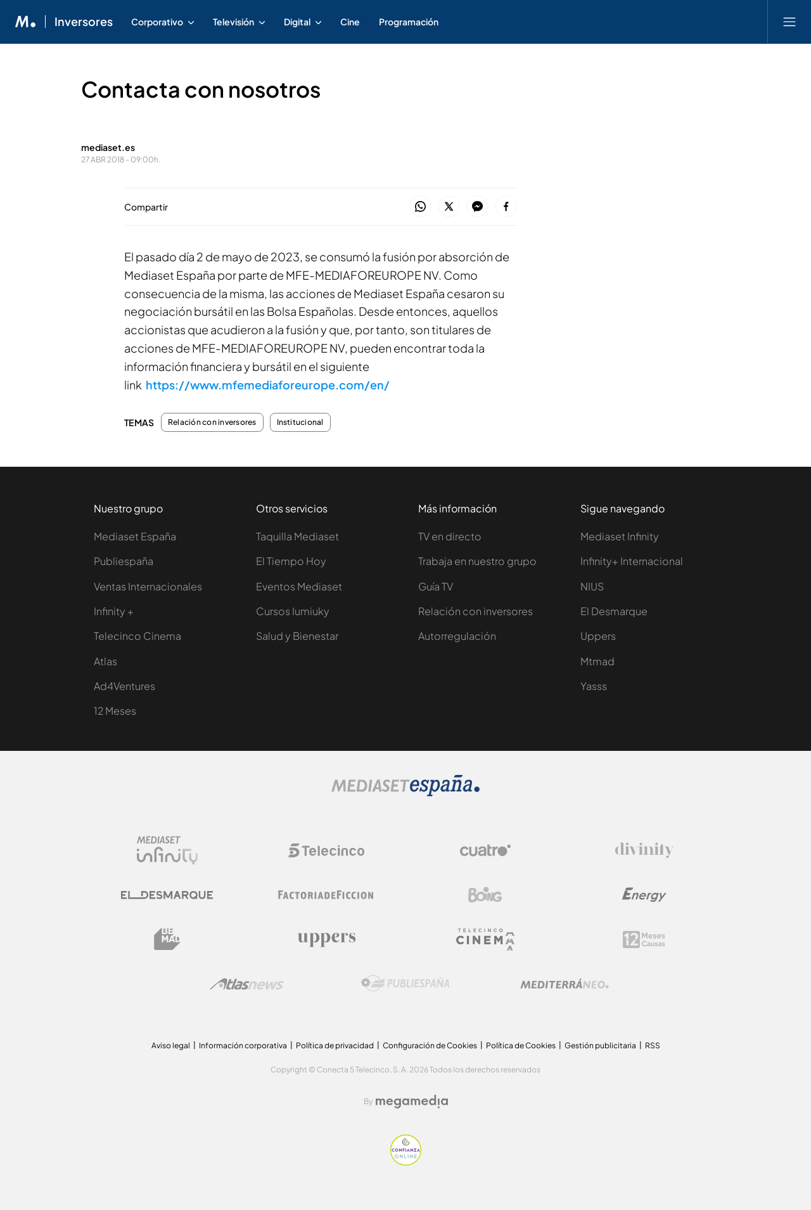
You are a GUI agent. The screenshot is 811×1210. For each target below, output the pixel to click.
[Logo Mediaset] (405, 793)
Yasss (593, 686)
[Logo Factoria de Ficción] (326, 895)
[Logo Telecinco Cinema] (485, 939)
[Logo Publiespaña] (405, 983)
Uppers (598, 635)
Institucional (300, 422)
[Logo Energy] (644, 895)
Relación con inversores (212, 422)
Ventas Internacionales (148, 586)
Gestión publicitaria (600, 1045)
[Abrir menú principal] (789, 21)
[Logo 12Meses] (644, 939)
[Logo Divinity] (644, 850)
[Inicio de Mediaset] (25, 21)
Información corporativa (243, 1045)
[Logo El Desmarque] (167, 895)
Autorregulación (457, 635)
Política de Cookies (521, 1045)
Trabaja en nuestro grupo (477, 561)
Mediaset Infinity (619, 536)
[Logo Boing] (485, 895)
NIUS (592, 586)
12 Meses (115, 710)
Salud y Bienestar (297, 635)
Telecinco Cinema (137, 635)
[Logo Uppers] (326, 939)
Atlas (105, 661)
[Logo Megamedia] (412, 1102)
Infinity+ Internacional (631, 561)
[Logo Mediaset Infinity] (167, 850)
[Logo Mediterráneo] (564, 984)
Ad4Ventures (124, 686)
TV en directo (450, 536)
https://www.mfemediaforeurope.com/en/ (268, 384)
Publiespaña (123, 561)
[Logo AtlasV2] (247, 984)
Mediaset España (135, 536)
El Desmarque (614, 611)
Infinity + (114, 611)
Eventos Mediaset (299, 586)
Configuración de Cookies (430, 1045)
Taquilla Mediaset (297, 536)
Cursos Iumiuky (292, 611)
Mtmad (597, 661)
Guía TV (435, 586)
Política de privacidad (335, 1045)
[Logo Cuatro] (485, 850)
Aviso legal (170, 1045)
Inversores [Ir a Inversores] (83, 21)
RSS (652, 1045)
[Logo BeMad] (167, 939)
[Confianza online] (405, 1162)
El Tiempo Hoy (291, 561)
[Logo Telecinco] (326, 850)
